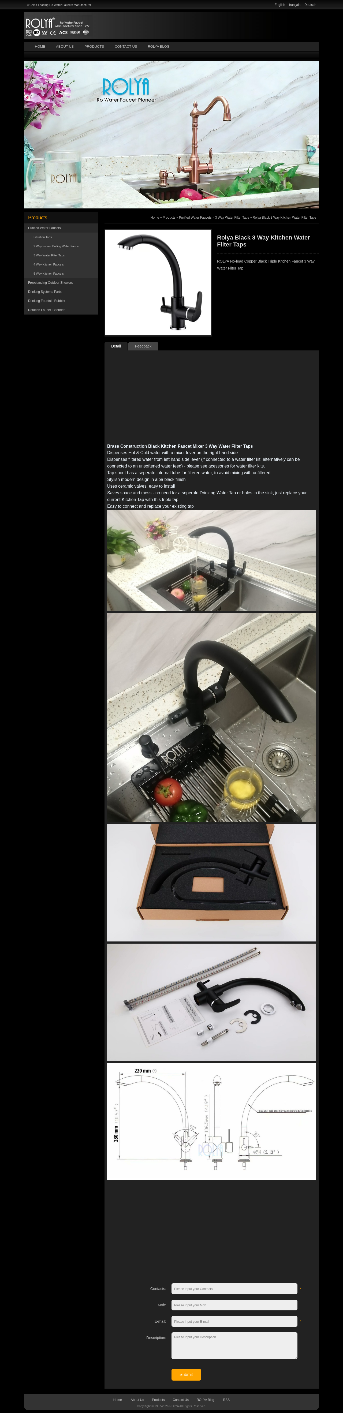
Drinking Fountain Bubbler (46, 301)
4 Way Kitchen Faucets (48, 264)
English (280, 5)
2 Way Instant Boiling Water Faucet (56, 246)
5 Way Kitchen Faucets (48, 273)
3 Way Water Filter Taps (49, 255)
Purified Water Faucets (44, 228)
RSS (226, 1400)
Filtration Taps (42, 237)
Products (94, 46)
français (294, 5)
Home (40, 46)
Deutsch (310, 5)
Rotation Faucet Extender (46, 310)
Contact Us (126, 46)
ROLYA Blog (158, 46)
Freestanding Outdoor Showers (50, 283)
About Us (65, 46)
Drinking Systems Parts (45, 292)
